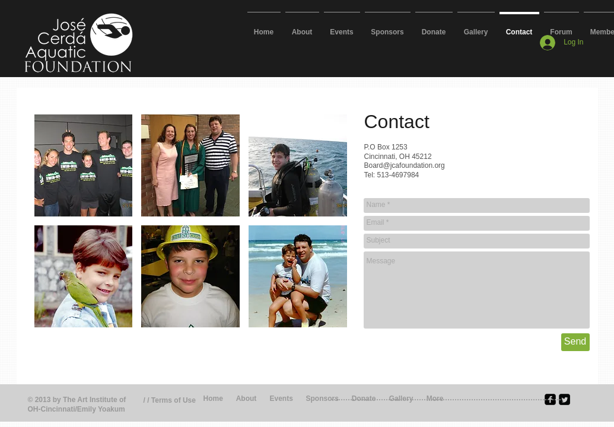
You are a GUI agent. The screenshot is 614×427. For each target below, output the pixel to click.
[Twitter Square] (564, 399)
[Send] (575, 342)
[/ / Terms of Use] (176, 400)
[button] (83, 165)
